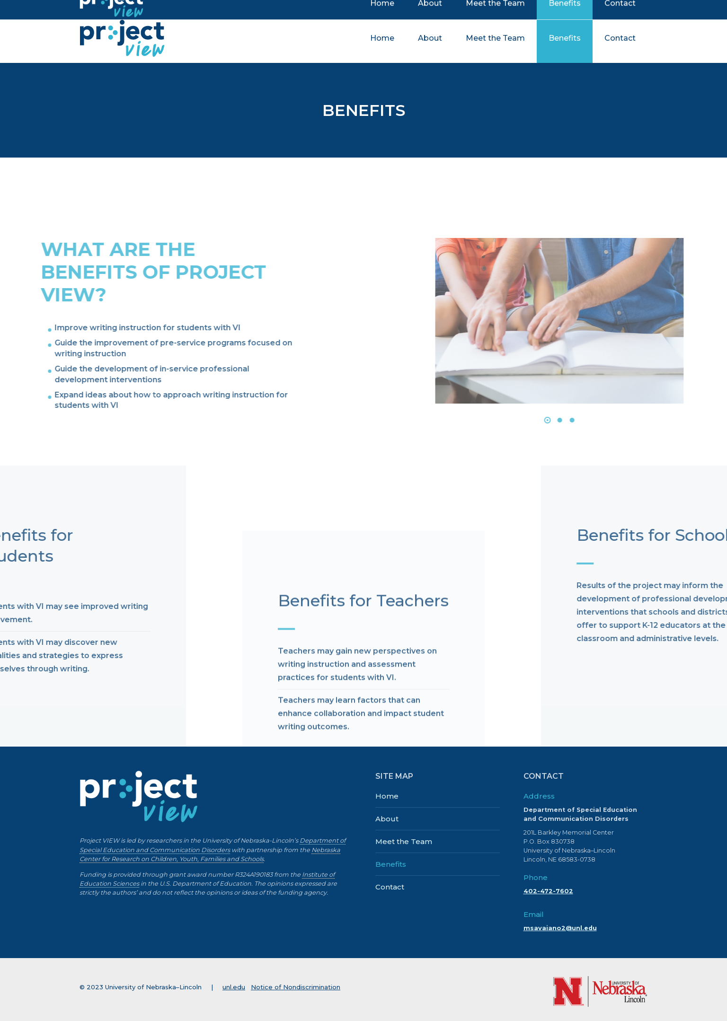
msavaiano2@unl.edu (560, 928)
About (387, 818)
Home (387, 796)
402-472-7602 (548, 891)
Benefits (390, 864)
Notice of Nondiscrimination (295, 987)
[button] (711, 420)
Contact (389, 886)
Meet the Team (403, 841)
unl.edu (233, 987)
